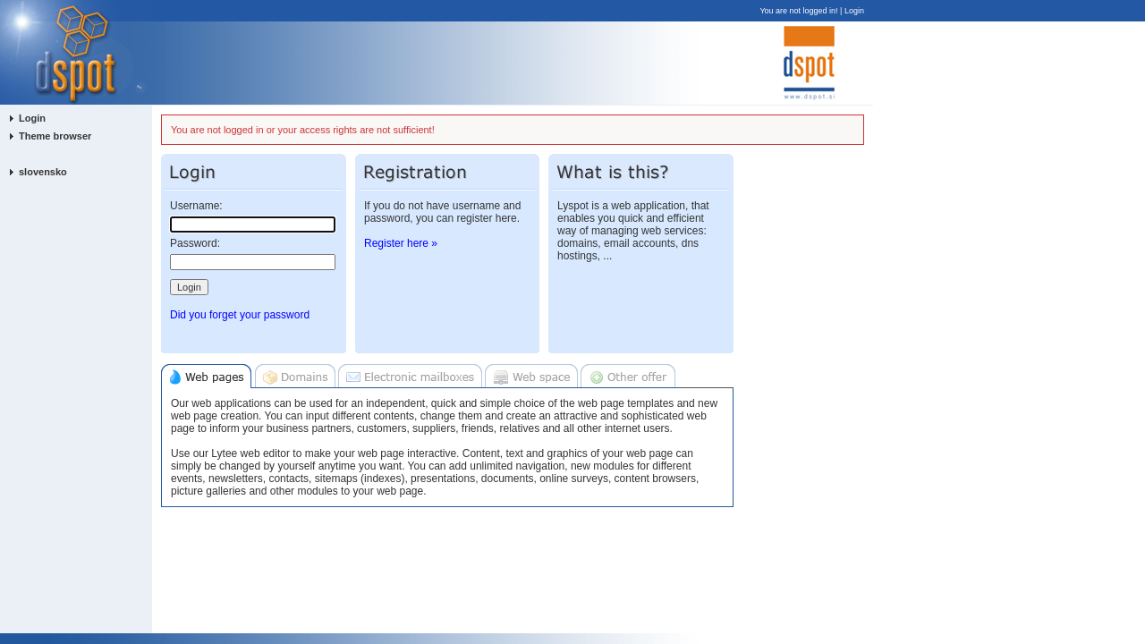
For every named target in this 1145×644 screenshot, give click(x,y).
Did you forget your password (240, 315)
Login (854, 10)
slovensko (43, 171)
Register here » (400, 243)
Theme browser (55, 136)
